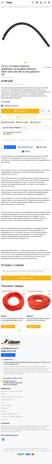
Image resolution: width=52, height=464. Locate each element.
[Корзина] (49, 2)
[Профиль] (41, 2)
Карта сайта (45, 450)
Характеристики (25, 147)
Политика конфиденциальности (12, 391)
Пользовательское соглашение (11, 397)
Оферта (3, 394)
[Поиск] (33, 2)
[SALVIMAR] (47, 67)
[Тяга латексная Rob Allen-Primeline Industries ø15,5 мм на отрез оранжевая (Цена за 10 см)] (39, 302)
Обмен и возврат (6, 400)
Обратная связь (6, 405)
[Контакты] (37, 2)
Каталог (10, 7)
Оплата (26, 152)
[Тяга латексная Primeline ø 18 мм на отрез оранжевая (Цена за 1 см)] (13, 302)
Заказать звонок (8, 355)
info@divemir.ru (8, 359)
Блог (2, 402)
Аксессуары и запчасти (22, 7)
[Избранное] (45, 2)
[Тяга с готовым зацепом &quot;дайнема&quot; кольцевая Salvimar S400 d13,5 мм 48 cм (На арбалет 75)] (26, 35)
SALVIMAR (22, 140)
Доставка (42, 147)
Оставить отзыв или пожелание (12, 416)
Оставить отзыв (26, 278)
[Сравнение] (48, 111)
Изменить (24, 127)
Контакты (4, 419)
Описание (9, 147)
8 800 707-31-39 (8, 351)
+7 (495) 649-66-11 (9, 348)
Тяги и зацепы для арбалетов (39, 7)
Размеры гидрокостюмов (9, 414)
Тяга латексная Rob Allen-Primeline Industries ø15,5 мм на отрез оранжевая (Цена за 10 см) (38, 319)
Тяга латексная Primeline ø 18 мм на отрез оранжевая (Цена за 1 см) (13, 319)
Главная (3, 7)
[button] (25, 62)
